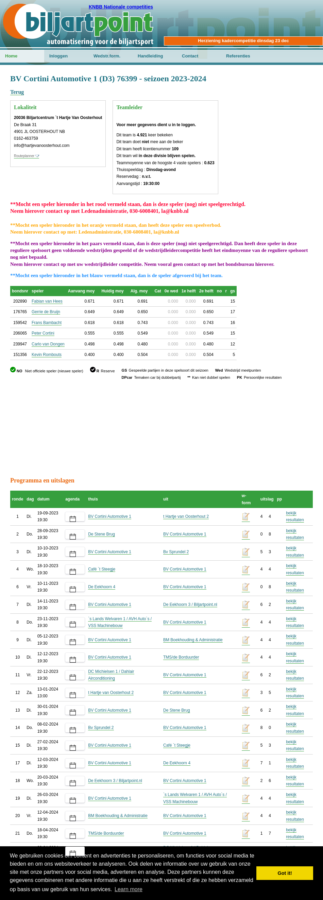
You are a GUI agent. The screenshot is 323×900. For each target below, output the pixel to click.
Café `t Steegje (101, 569)
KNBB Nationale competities (121, 7)
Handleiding (150, 55)
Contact (190, 55)
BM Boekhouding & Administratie (193, 640)
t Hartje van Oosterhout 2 (186, 516)
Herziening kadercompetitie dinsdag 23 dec (243, 40)
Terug (17, 92)
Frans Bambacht (47, 322)
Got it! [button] (285, 873)
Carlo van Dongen (48, 344)
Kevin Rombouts (47, 354)
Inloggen (58, 55)
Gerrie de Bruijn (46, 311)
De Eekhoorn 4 (101, 586)
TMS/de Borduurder (181, 657)
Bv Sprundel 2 (176, 551)
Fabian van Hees (47, 301)
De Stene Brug (101, 534)
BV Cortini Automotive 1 (109, 516)
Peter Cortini (43, 333)
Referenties (238, 55)
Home (11, 55)
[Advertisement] (161, 428)
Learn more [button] (128, 889)
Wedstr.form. (107, 55)
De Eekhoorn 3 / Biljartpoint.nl (190, 604)
